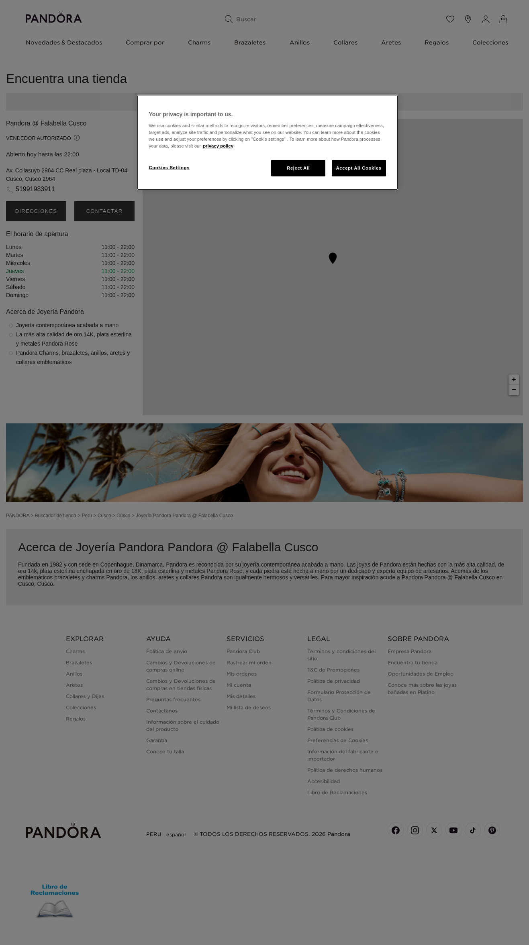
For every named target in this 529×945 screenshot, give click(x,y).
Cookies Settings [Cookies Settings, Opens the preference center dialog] (169, 167)
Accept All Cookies (359, 168)
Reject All (298, 168)
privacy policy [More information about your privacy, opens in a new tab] (218, 146)
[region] (267, 142)
